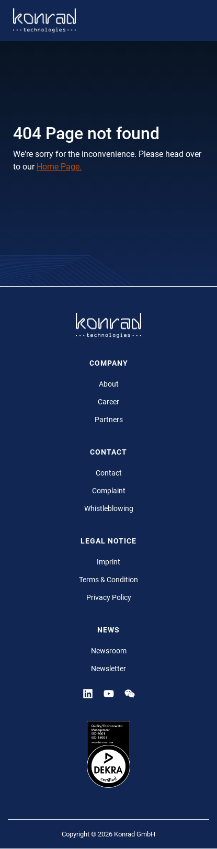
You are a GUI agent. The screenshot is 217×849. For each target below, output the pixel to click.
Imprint (108, 562)
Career (108, 402)
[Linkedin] (88, 693)
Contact (109, 473)
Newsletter (108, 668)
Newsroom (109, 651)
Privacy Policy (108, 597)
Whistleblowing (108, 508)
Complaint (108, 490)
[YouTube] (109, 693)
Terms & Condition (108, 579)
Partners (109, 419)
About (109, 384)
